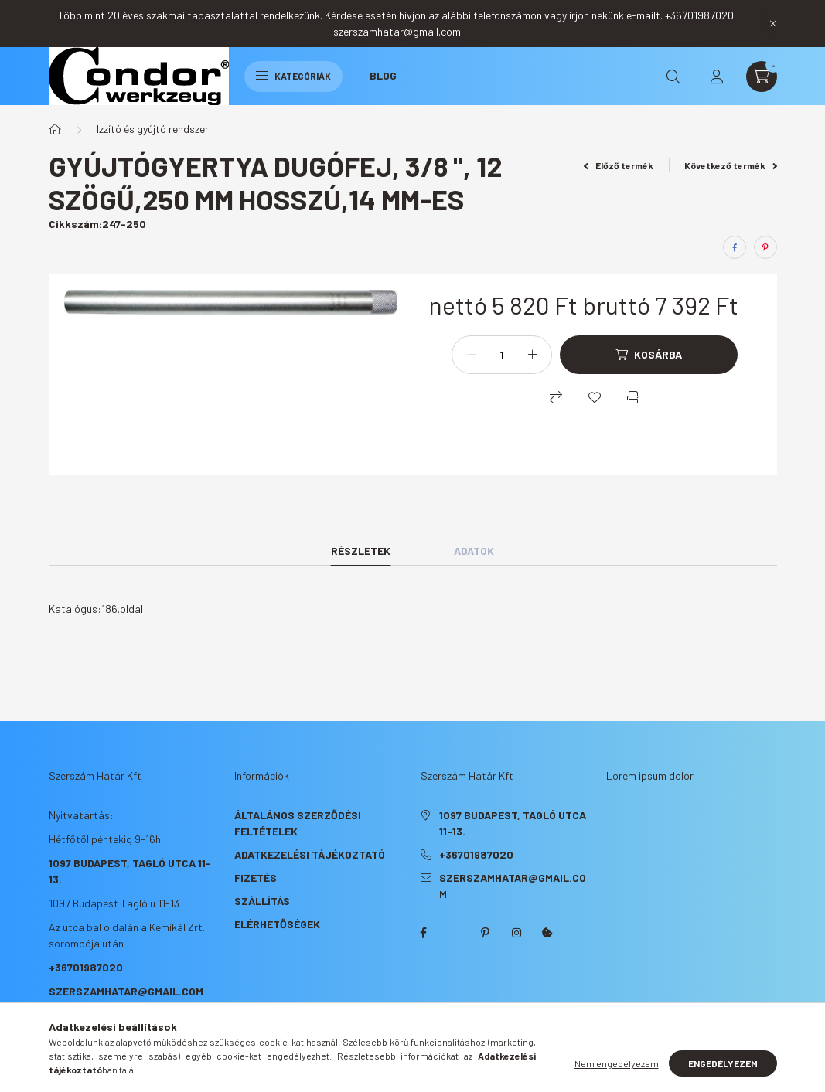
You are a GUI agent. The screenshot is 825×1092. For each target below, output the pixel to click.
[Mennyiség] (501, 354)
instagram (516, 932)
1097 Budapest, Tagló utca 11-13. (512, 823)
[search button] (673, 76)
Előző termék (618, 165)
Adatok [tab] (474, 550)
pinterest (485, 932)
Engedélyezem (723, 1063)
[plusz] (532, 354)
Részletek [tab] (360, 550)
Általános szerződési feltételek (297, 823)
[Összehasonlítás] (555, 397)
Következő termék (730, 165)
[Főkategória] (55, 129)
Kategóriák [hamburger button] (293, 75)
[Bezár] (773, 23)
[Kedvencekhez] (594, 397)
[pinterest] (765, 247)
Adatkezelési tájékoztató (309, 854)
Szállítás (262, 900)
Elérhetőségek (277, 923)
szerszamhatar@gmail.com (126, 991)
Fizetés (255, 877)
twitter (454, 932)
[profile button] (716, 76)
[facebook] (734, 247)
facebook (423, 932)
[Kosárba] (649, 354)
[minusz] (471, 354)
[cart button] (761, 76)
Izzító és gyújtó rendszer (153, 128)
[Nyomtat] (633, 397)
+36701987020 (86, 967)
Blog (383, 75)
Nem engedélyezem (616, 1063)
